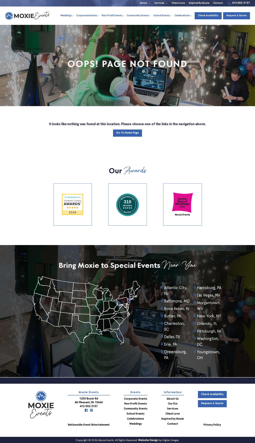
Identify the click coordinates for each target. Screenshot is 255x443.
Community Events (138, 16)
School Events (162, 16)
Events (135, 392)
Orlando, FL (207, 324)
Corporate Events (87, 16)
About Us (172, 398)
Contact (218, 3)
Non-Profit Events (112, 16)
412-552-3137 (241, 3)
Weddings (67, 16)
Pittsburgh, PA (209, 331)
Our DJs (172, 403)
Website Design (148, 439)
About (145, 3)
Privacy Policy (212, 424)
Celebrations (183, 16)
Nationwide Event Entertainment (89, 424)
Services (161, 3)
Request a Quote (236, 15)
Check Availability (208, 15)
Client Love (178, 3)
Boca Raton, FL (177, 309)
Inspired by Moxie (199, 3)
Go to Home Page (127, 133)
